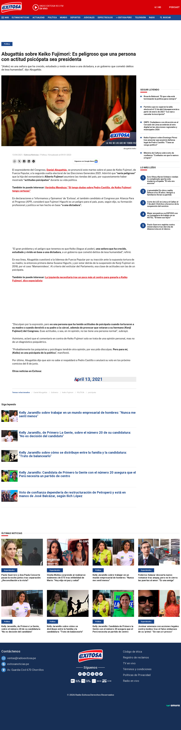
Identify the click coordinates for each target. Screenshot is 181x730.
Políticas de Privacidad (136, 675)
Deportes (75, 17)
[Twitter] (84, 674)
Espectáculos (105, 17)
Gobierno (54, 392)
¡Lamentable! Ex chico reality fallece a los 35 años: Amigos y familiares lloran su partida (161, 192)
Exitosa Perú (125, 17)
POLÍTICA (80, 392)
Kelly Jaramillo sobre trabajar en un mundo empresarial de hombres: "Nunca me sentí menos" (77, 414)
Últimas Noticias (20, 17)
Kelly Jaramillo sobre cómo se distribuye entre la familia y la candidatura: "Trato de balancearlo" (73, 454)
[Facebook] (80, 674)
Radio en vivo (131, 680)
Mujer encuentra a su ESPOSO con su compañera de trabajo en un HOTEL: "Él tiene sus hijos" (162, 215)
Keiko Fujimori (67, 392)
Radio (152, 17)
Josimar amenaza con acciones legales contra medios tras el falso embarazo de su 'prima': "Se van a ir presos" (158, 629)
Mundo (63, 17)
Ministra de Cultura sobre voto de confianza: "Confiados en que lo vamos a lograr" (161, 155)
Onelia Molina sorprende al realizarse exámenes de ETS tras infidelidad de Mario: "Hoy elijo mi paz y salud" (66, 578)
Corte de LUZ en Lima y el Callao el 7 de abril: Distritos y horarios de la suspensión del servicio (163, 204)
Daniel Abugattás (40, 392)
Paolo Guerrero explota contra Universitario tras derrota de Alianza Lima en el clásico (161, 227)
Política (52, 17)
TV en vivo (129, 663)
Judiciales (89, 17)
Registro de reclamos (136, 657)
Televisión (140, 17)
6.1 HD (158, 7)
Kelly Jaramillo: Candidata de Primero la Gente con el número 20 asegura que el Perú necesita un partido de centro (77, 474)
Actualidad (39, 17)
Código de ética (132, 651)
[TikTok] (101, 674)
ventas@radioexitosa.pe (21, 658)
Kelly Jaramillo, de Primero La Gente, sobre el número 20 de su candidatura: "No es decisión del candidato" (75, 434)
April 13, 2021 (88, 379)
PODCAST (174, 7)
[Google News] (97, 674)
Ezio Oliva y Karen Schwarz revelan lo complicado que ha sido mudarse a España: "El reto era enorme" (162, 180)
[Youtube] (88, 674)
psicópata (92, 392)
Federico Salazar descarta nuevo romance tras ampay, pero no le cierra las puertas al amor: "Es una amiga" (157, 578)
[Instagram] (92, 674)
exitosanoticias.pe (18, 664)
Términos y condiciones (137, 669)
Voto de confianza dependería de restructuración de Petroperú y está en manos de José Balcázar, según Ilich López (72, 494)
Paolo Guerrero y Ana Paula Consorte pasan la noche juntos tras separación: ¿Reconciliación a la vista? (21, 578)
